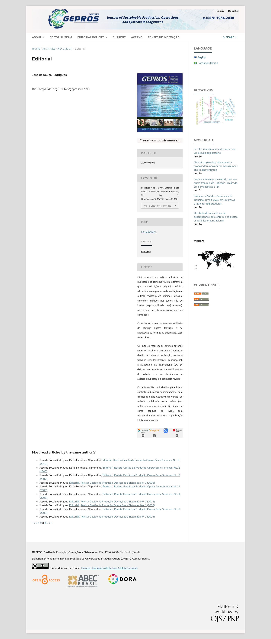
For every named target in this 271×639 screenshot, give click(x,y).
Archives (49, 48)
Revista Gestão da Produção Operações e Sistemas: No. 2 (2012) (118, 501)
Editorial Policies (91, 37)
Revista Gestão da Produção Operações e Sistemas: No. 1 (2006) (118, 505)
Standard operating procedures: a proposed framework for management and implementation (216, 165)
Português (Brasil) (208, 62)
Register (233, 10)
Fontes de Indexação (164, 37)
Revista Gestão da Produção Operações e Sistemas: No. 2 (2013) (118, 516)
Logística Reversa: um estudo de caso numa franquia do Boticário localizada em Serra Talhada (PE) (215, 182)
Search (230, 37)
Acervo (136, 37)
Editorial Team (61, 37)
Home (36, 48)
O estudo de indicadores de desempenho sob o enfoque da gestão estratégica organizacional (216, 216)
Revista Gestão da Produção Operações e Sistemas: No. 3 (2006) (118, 482)
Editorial (107, 460)
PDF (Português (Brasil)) (161, 140)
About (37, 37)
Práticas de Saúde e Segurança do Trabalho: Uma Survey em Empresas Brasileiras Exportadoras (214, 199)
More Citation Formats (157, 205)
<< (33, 522)
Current (119, 37)
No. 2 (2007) (65, 48)
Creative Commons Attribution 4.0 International (109, 568)
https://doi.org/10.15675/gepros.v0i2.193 (64, 89)
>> (50, 522)
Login (220, 10)
